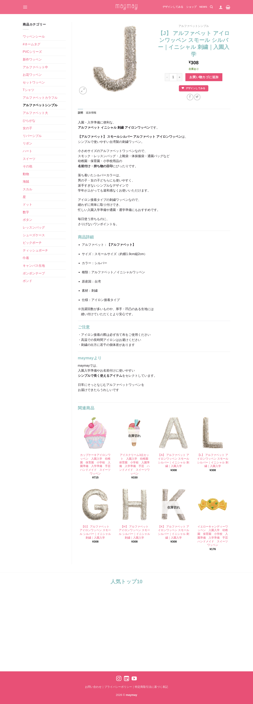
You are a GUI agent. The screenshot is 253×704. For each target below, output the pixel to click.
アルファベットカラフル (40, 97)
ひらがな (29, 120)
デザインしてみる (172, 6)
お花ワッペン (32, 74)
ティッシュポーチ (35, 250)
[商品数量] (173, 77)
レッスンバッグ (34, 227)
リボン (27, 143)
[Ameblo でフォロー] (126, 679)
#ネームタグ (31, 44)
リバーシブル (32, 136)
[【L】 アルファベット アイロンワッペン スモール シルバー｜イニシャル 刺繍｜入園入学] (212, 433)
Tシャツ (28, 90)
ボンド (27, 281)
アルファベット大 (35, 113)
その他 (27, 166)
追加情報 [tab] (91, 112)
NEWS (203, 6)
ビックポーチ (32, 242)
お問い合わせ (93, 686)
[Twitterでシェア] (197, 97)
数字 (26, 212)
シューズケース (34, 235)
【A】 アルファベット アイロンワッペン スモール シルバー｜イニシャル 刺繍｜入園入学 (173, 460)
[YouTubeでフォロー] (134, 679)
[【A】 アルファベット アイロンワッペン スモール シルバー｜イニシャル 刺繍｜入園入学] (173, 433)
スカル (27, 189)
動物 (26, 174)
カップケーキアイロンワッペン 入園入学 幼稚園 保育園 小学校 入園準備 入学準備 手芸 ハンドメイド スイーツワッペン (95, 464)
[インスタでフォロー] (118, 679)
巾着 (26, 258)
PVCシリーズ (32, 51)
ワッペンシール (34, 36)
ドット (27, 204)
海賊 (26, 181)
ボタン (27, 219)
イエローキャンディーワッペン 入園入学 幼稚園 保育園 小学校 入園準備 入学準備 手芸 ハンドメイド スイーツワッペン (212, 536)
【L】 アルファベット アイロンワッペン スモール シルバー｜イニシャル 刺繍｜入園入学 (212, 460)
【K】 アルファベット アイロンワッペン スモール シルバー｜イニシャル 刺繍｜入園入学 (173, 532)
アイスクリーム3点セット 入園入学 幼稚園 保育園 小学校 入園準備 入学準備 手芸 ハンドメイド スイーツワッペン (134, 464)
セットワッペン (34, 82)
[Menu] (25, 7)
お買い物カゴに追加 (204, 77)
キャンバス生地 (34, 265)
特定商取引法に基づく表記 (151, 686)
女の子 (27, 128)
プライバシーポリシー (118, 686)
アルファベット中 (35, 67)
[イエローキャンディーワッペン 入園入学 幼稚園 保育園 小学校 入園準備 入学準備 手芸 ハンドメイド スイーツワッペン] (212, 504)
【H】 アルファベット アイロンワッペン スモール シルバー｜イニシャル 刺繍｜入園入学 (134, 532)
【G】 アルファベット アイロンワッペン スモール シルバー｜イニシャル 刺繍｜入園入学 (95, 532)
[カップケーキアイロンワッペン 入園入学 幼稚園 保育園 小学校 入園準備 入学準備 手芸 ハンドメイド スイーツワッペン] (95, 433)
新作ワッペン (32, 59)
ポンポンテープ (34, 273)
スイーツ (29, 158)
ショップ (191, 6)
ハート (27, 151)
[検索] (211, 7)
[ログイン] (221, 7)
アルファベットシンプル (40, 105)
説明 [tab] (80, 112)
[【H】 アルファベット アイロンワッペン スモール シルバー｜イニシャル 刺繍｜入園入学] (134, 504)
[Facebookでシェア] (190, 97)
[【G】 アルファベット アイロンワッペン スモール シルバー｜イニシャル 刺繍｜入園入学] (95, 504)
